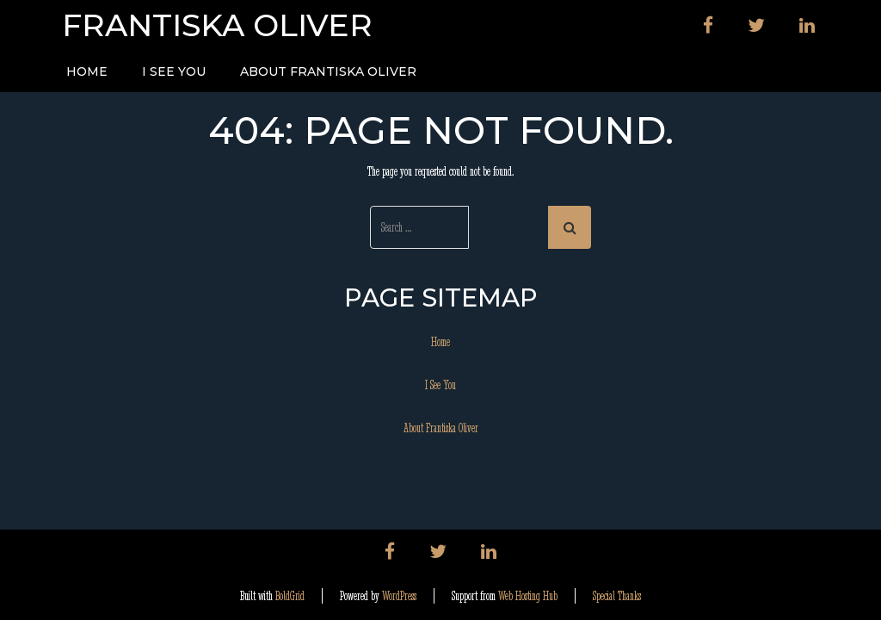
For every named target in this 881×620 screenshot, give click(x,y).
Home (87, 71)
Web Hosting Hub (528, 596)
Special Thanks (617, 596)
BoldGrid (290, 596)
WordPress (399, 596)
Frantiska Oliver (217, 26)
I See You (174, 71)
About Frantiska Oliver (328, 71)
